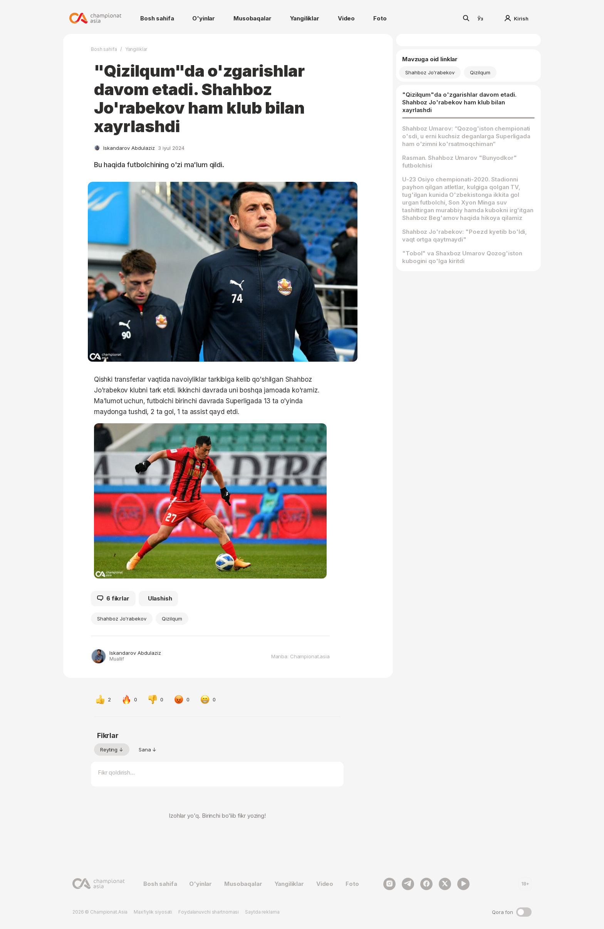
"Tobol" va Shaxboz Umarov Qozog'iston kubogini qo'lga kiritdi (462, 257)
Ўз (480, 18)
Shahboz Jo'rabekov (121, 618)
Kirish (516, 18)
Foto (379, 18)
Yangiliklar (304, 18)
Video (346, 18)
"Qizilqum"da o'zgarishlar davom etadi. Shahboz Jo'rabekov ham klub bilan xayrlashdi (459, 102)
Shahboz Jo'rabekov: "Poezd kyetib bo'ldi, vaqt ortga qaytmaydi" (464, 235)
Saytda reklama (262, 912)
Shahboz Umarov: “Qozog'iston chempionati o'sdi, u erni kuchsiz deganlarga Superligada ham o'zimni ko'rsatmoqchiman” (466, 136)
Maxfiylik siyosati (153, 912)
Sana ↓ (147, 749)
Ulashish (160, 598)
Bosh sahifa (157, 18)
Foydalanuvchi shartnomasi (208, 912)
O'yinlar (203, 18)
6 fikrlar (113, 598)
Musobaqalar (252, 18)
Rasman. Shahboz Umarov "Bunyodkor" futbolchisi (459, 161)
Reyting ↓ (111, 749)
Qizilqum (172, 618)
